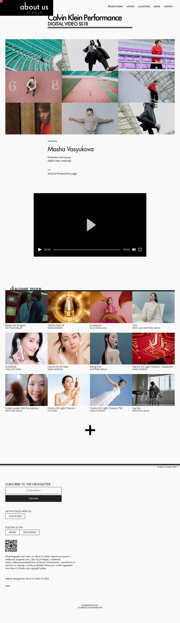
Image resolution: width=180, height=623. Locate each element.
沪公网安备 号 (90, 608)
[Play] (39, 249)
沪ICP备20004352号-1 (90, 605)
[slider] (86, 249)
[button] (90, 224)
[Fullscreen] (140, 249)
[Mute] (134, 249)
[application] (90, 225)
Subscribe (33, 498)
